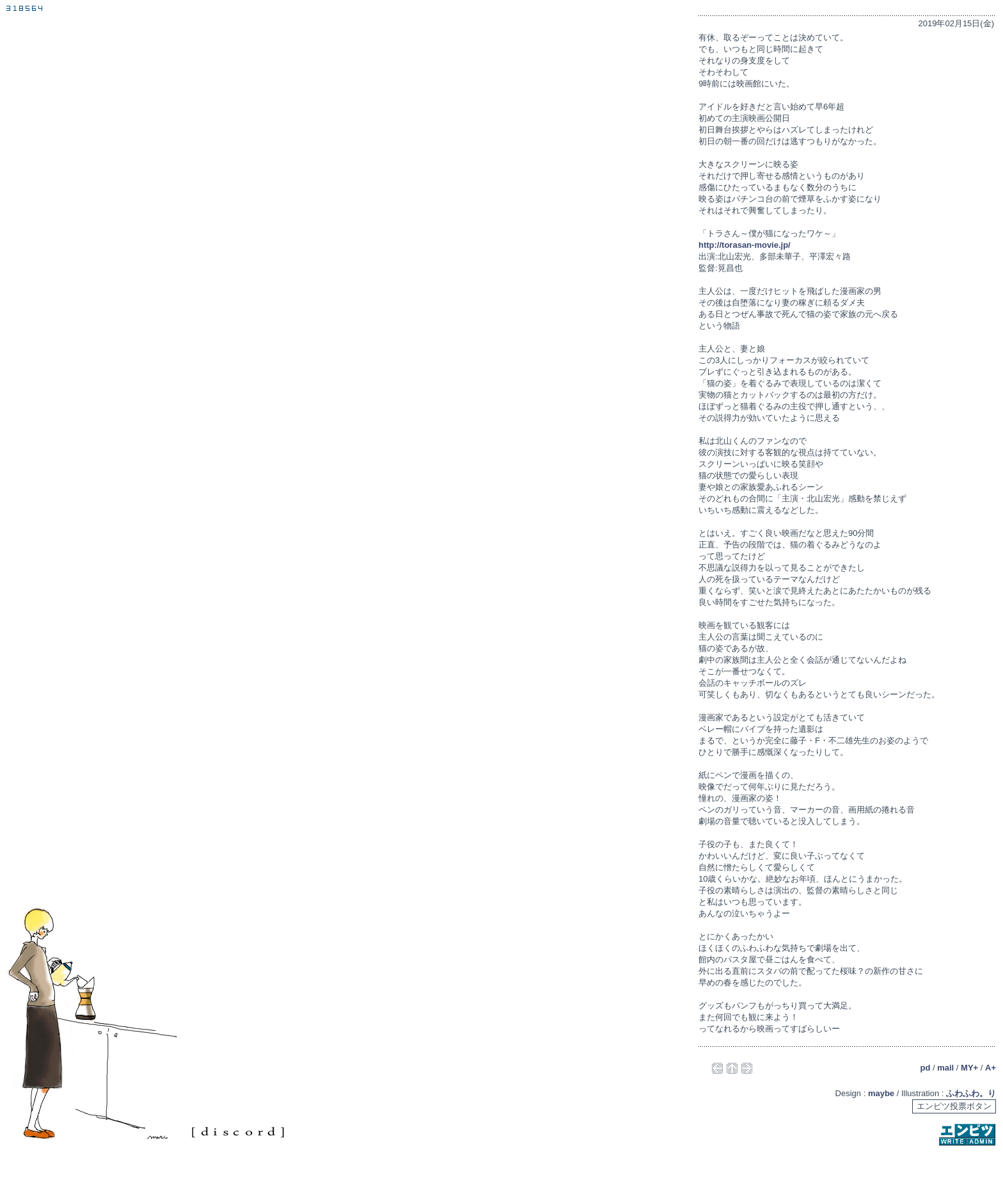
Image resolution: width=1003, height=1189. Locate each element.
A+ (990, 1067)
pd (925, 1067)
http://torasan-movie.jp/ (745, 245)
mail (945, 1067)
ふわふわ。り (971, 1093)
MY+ (969, 1067)
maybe (881, 1093)
